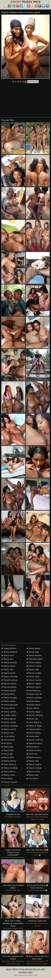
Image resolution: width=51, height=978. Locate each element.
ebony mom (33, 676)
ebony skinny (33, 733)
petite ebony (33, 701)
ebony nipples (33, 684)
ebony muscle (33, 680)
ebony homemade (10, 775)
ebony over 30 (34, 694)
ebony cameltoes (10, 712)
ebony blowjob (9, 698)
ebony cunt (7, 733)
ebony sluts (32, 736)
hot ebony (7, 778)
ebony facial (8, 740)
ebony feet (7, 747)
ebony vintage (34, 768)
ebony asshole (9, 662)
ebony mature (33, 666)
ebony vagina (33, 764)
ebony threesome (35, 750)
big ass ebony (8, 684)
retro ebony (32, 708)
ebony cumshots (10, 729)
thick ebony (32, 747)
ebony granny (8, 761)
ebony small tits (34, 740)
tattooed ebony (34, 743)
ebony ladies (33, 648)
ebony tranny (33, 757)
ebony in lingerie (35, 726)
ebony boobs (8, 701)
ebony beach (8, 673)
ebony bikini (7, 694)
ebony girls (7, 757)
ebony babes (8, 666)
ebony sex (32, 719)
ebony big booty (9, 705)
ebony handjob (9, 768)
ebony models (34, 673)
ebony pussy (33, 705)
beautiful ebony (9, 680)
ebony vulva (33, 771)
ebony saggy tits (35, 712)
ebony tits (32, 754)
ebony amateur (9, 652)
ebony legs (32, 652)
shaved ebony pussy (36, 729)
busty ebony (8, 708)
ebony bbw (7, 669)
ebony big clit (8, 719)
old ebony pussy (35, 691)
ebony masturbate (35, 662)
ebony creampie (9, 726)
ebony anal (7, 655)
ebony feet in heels (11, 771)
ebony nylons (33, 687)
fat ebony (6, 743)
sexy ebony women (36, 722)
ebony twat (32, 761)
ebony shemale (9, 676)
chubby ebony (8, 715)
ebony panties (34, 698)
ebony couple (8, 722)
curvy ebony (8, 736)
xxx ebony (32, 778)
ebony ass (7, 659)
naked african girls (10, 648)
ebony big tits (8, 691)
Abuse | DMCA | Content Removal (19, 969)
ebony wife (32, 775)
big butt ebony (8, 687)
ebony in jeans (9, 782)
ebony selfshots (34, 715)
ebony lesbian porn (36, 655)
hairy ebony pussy (10, 764)
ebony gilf (6, 754)
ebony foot (7, 750)
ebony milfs (32, 669)
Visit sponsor (33, 82)
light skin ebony (34, 659)
